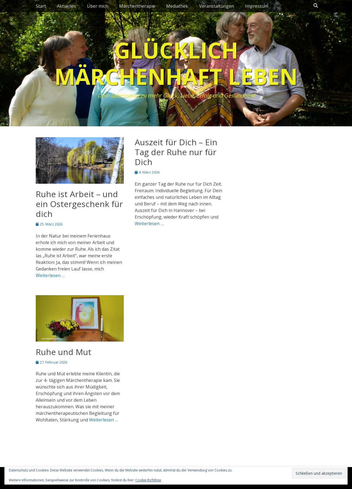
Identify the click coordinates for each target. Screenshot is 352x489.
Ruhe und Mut (63, 351)
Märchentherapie (137, 6)
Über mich (97, 6)
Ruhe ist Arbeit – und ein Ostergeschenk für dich (79, 203)
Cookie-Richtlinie (148, 480)
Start (41, 6)
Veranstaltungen (216, 6)
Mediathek (177, 6)
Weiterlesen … (50, 275)
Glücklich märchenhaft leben (176, 63)
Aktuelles (66, 6)
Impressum (256, 6)
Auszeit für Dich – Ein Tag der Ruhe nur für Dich (176, 151)
